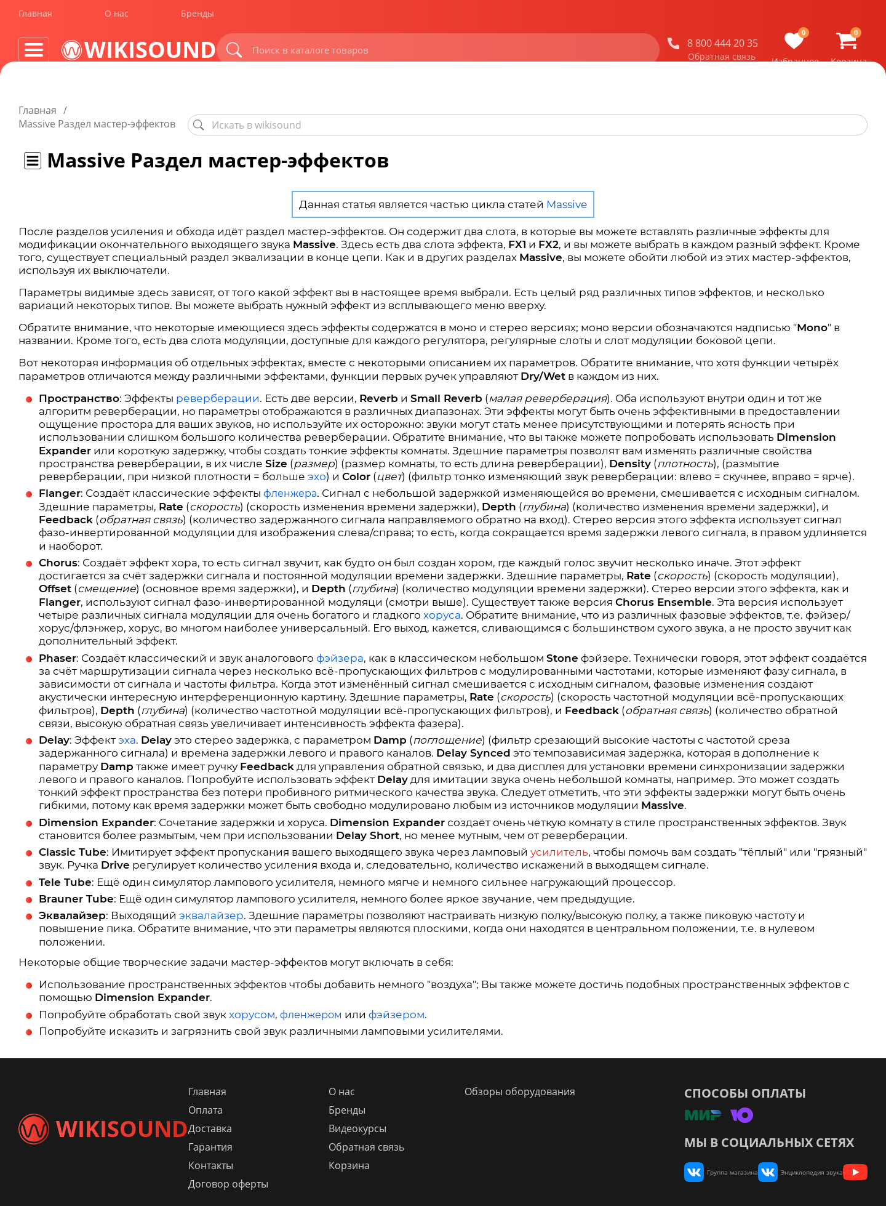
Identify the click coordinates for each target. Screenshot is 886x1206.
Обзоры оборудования (548, 1079)
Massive (566, 191)
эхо (317, 463)
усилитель (559, 838)
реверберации (218, 385)
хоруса (442, 601)
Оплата (277, 1097)
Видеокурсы (407, 1116)
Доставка (282, 1116)
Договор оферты (300, 1171)
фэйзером (397, 1001)
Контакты (282, 1153)
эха (127, 726)
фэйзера (340, 644)
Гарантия (282, 1134)
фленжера (290, 480)
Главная (35, 17)
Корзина (399, 1153)
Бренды (197, 17)
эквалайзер (211, 902)
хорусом (252, 1001)
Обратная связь (722, 60)
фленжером (311, 1001)
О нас (117, 17)
